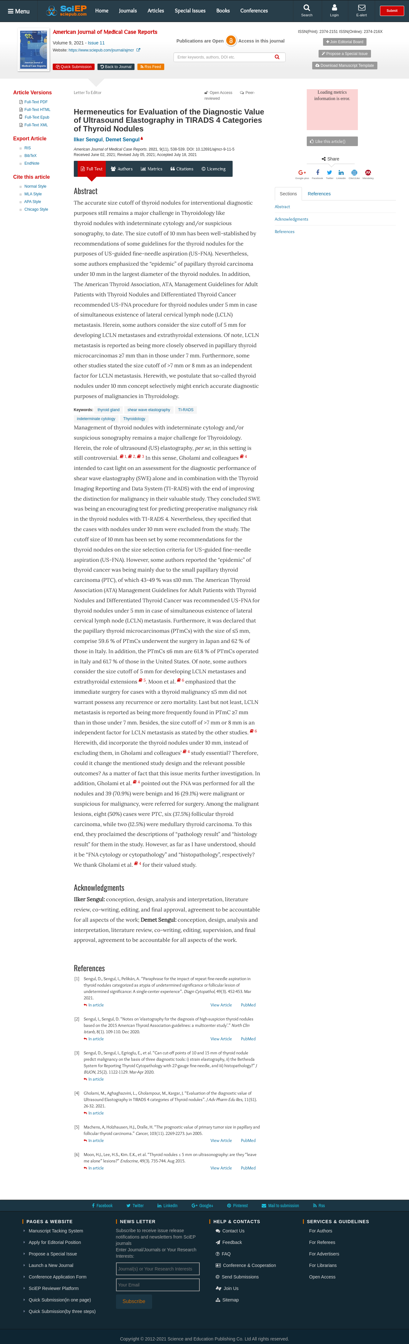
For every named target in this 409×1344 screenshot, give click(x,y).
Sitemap (227, 1299)
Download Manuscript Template (344, 65)
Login (334, 10)
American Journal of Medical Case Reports (105, 32)
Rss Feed (151, 67)
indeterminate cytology (96, 419)
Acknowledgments (291, 219)
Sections (288, 193)
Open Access (322, 1276)
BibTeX (31, 155)
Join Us (227, 1288)
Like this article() (327, 141)
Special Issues (190, 10)
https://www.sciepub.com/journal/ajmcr (104, 50)
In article (94, 1005)
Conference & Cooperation (246, 1265)
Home (101, 10)
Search (307, 10)
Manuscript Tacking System (56, 1230)
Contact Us (230, 1230)
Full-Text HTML (37, 109)
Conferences (254, 10)
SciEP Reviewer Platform (54, 1288)
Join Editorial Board (344, 42)
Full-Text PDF (36, 102)
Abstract (282, 206)
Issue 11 (96, 42)
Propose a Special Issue (345, 53)
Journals (128, 10)
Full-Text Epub (37, 117)
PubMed (248, 1005)
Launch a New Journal (51, 1265)
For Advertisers (324, 1253)
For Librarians (323, 1265)
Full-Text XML (36, 125)
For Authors (320, 1230)
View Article (221, 1005)
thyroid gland (108, 410)
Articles (156, 10)
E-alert (361, 10)
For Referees (322, 1242)
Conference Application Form (58, 1276)
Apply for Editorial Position (55, 1242)
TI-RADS (186, 410)
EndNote (32, 163)
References (319, 193)
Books (223, 10)
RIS (28, 148)
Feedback (229, 1242)
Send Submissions (237, 1276)
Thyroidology (134, 419)
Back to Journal (116, 67)
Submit (392, 10)
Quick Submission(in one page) (60, 1299)
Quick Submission (73, 67)
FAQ (223, 1253)
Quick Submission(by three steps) (62, 1311)
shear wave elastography (148, 410)
